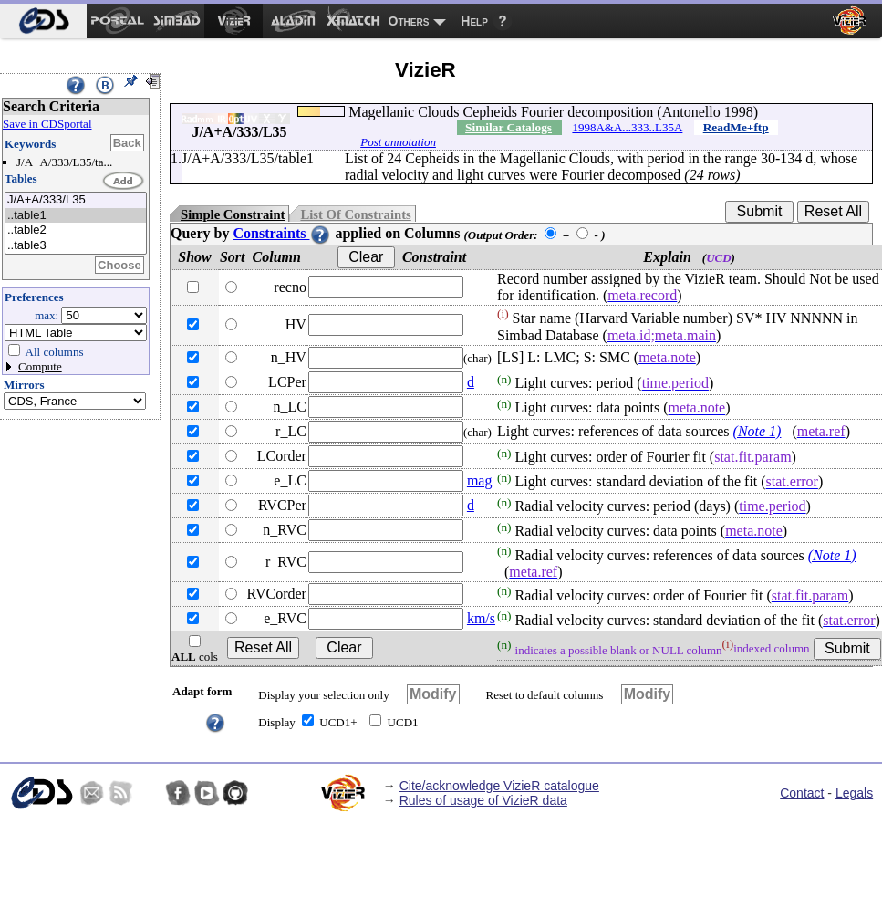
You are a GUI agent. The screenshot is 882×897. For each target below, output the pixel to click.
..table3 (75, 246)
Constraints (282, 233)
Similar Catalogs (508, 127)
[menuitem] (43, 21)
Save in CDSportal (47, 123)
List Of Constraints (355, 214)
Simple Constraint (233, 214)
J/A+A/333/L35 (75, 200)
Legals (854, 793)
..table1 (75, 216)
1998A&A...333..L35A (627, 127)
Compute (40, 366)
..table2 (75, 230)
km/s (481, 618)
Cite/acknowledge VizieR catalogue (499, 785)
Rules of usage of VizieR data (483, 800)
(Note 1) (757, 431)
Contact (802, 793)
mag (480, 480)
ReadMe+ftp (736, 127)
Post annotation (398, 142)
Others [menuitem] (409, 21)
